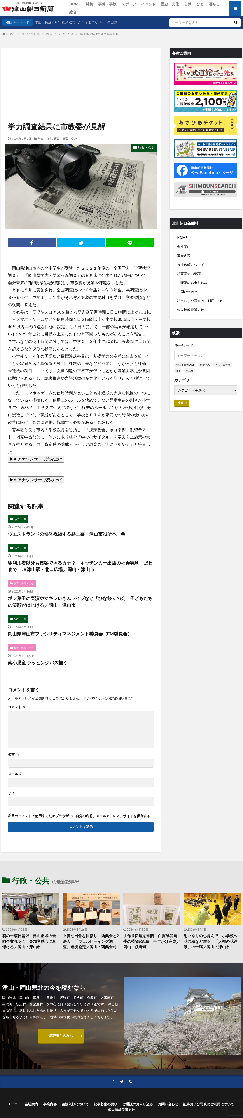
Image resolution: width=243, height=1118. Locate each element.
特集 (89, 4)
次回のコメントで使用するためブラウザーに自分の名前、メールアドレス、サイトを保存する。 (81, 816)
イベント (148, 4)
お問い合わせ (187, 292)
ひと (200, 4)
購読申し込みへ (61, 1036)
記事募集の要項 (189, 274)
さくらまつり (88, 22)
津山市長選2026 (47, 22)
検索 (180, 402)
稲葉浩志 (68, 22)
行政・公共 (66, 34)
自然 (187, 4)
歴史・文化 (170, 4)
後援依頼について (190, 265)
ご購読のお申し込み (192, 283)
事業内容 (184, 255)
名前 (13, 754)
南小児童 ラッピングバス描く (38, 662)
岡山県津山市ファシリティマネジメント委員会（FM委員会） (70, 633)
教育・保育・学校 (65, 139)
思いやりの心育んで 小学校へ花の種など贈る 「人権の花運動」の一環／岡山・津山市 (210, 941)
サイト (13, 793)
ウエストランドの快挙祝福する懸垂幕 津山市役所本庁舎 (66, 534)
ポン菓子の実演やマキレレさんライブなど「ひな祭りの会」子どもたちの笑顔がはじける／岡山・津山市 (80, 601)
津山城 (112, 22)
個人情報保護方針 (190, 310)
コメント (17, 707)
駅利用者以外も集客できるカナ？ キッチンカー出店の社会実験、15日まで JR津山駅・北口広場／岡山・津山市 (80, 566)
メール (15, 774)
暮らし (214, 4)
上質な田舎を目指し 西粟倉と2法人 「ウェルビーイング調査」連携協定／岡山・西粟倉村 (91, 941)
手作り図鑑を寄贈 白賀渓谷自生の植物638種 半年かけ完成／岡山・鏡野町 (151, 941)
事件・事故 (107, 4)
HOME (75, 4)
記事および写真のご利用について (202, 301)
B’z (102, 22)
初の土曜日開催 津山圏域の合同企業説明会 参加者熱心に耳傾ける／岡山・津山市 (29, 941)
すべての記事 (31, 34)
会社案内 (184, 246)
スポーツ (129, 4)
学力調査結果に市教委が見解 (99, 34)
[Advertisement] (80, 71)
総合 (73, 12)
